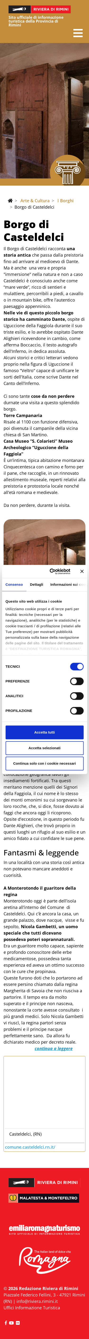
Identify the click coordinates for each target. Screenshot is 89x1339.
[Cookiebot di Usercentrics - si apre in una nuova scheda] (52, 571)
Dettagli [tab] (36, 584)
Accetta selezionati (44, 748)
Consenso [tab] (14, 584)
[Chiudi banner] (82, 571)
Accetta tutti (44, 732)
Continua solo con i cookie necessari (44, 763)
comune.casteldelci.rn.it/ (30, 1147)
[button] (78, 33)
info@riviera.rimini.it (37, 1301)
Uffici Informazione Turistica (32, 1307)
